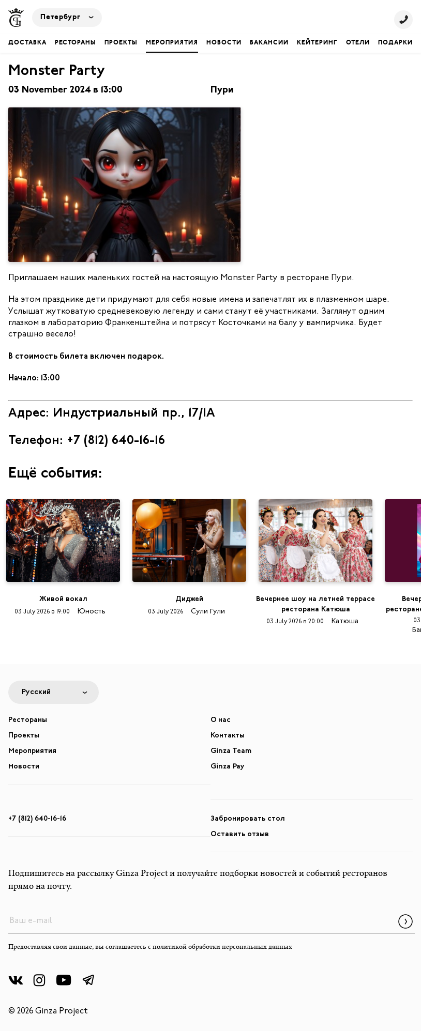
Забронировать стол (247, 819)
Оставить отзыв (239, 834)
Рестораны (75, 43)
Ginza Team (230, 751)
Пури (221, 90)
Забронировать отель (210, 1001)
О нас (220, 720)
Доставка (27, 43)
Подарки (395, 43)
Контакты (227, 736)
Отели (358, 43)
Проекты (121, 43)
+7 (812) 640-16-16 (37, 819)
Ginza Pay (227, 767)
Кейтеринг (317, 43)
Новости (224, 43)
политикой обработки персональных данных (222, 947)
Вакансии (269, 43)
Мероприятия (172, 43)
